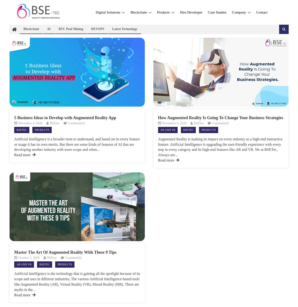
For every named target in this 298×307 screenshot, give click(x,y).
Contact (262, 12)
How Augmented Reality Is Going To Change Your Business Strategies (220, 117)
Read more (25, 155)
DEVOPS (97, 29)
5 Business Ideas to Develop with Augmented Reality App (65, 117)
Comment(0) (76, 123)
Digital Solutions (110, 12)
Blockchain (140, 12)
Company (241, 12)
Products (165, 12)
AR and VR (167, 130)
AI (49, 29)
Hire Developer (191, 12)
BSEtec (55, 123)
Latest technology (125, 29)
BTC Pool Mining (70, 29)
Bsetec (22, 130)
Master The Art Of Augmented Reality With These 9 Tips (65, 252)
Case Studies (217, 12)
